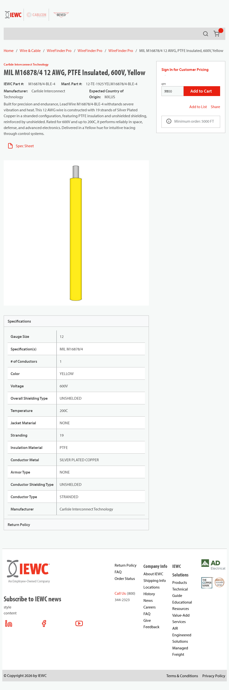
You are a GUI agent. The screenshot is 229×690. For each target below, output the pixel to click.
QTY (163, 84)
